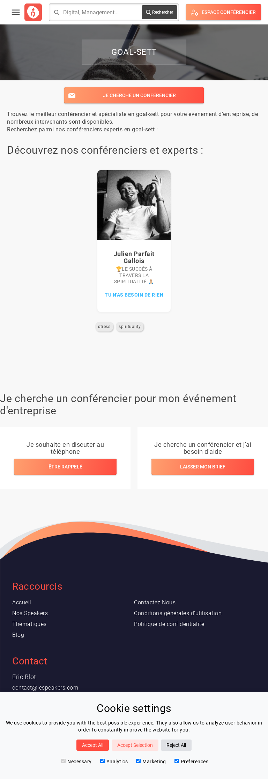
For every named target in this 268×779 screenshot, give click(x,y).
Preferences (191, 761)
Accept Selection (135, 745)
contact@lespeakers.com (45, 687)
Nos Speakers (30, 613)
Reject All (176, 745)
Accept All (92, 745)
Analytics (114, 761)
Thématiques (29, 624)
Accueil (21, 602)
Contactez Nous (155, 602)
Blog (18, 635)
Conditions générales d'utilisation (178, 613)
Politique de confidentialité (169, 624)
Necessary (76, 761)
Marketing (151, 761)
